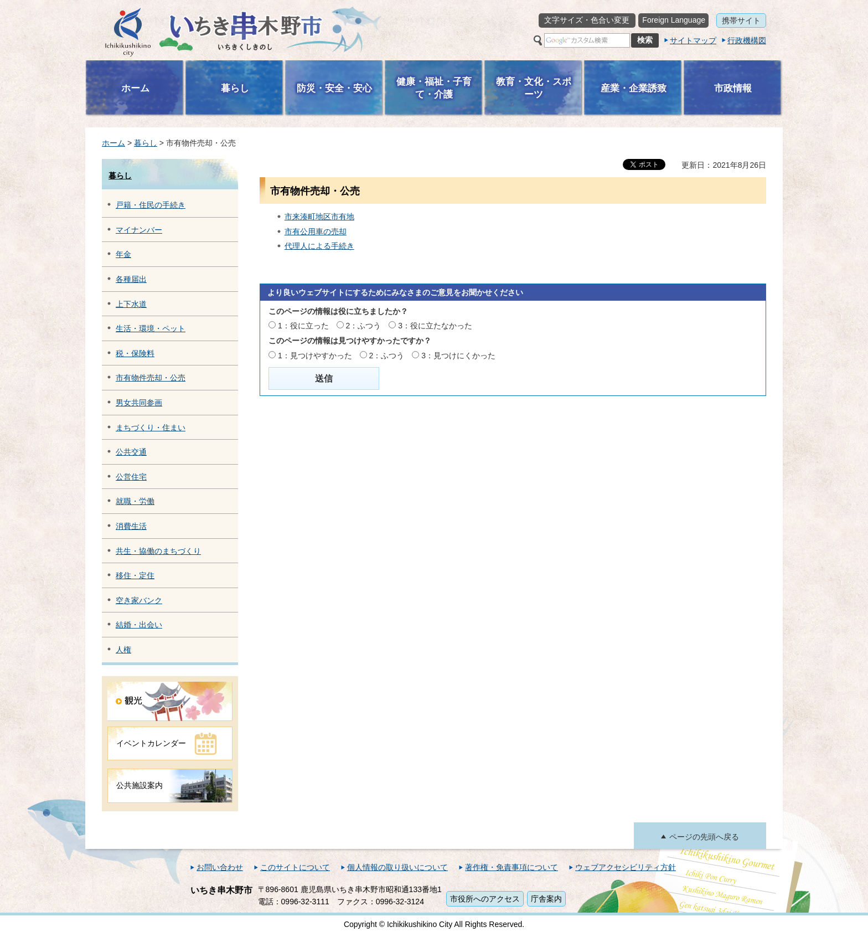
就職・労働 (135, 501)
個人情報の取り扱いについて (397, 867)
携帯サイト (741, 20)
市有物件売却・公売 (150, 377)
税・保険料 (135, 353)
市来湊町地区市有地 (319, 216)
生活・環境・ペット (150, 328)
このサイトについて (295, 867)
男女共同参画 (139, 402)
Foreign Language (673, 20)
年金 (123, 254)
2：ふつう (363, 325)
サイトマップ (693, 40)
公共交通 (131, 451)
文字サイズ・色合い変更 (586, 20)
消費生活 (131, 526)
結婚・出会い (139, 624)
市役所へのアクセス (485, 898)
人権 (123, 649)
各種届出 (131, 279)
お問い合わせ (220, 867)
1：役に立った (303, 325)
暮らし (145, 142)
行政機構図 (746, 40)
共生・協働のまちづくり (158, 551)
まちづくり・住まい (150, 427)
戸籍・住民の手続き (150, 204)
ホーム (113, 142)
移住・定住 (135, 575)
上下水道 (131, 304)
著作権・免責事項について (511, 867)
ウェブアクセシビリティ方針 (625, 867)
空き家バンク (139, 600)
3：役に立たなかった (435, 325)
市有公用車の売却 (316, 231)
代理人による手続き (319, 245)
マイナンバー (139, 229)
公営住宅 (131, 476)
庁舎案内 (546, 898)
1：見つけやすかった (315, 355)
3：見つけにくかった (458, 355)
